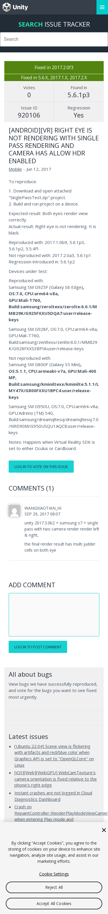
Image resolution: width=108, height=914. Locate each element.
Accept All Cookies (54, 903)
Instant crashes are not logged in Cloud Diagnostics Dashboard (53, 796)
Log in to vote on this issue (41, 466)
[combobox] (54, 39)
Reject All (54, 887)
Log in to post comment (37, 646)
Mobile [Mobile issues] (15, 169)
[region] (54, 868)
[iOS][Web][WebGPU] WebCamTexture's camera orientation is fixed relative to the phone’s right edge (55, 779)
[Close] (104, 830)
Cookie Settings (54, 874)
